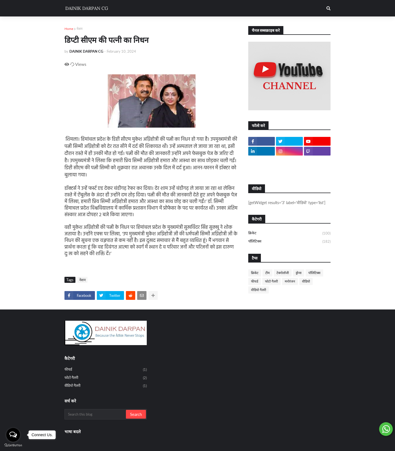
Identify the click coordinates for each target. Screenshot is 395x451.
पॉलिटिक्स (289, 241)
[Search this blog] (95, 414)
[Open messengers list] (13, 435)
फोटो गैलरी (271, 281)
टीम (267, 273)
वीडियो (306, 281)
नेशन (80, 29)
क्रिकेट (289, 233)
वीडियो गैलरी (258, 290)
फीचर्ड (254, 281)
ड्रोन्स (298, 273)
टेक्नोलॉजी (282, 273)
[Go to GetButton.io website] (13, 445)
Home (68, 29)
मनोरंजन (290, 281)
